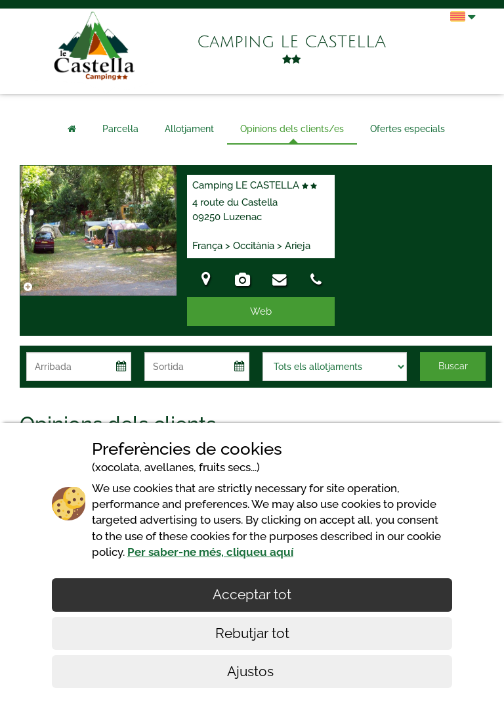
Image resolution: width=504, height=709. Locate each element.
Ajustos (252, 671)
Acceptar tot (252, 594)
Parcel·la (120, 129)
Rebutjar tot (252, 633)
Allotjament (189, 129)
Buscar (453, 366)
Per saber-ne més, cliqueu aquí (210, 552)
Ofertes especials (407, 129)
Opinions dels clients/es (292, 129)
